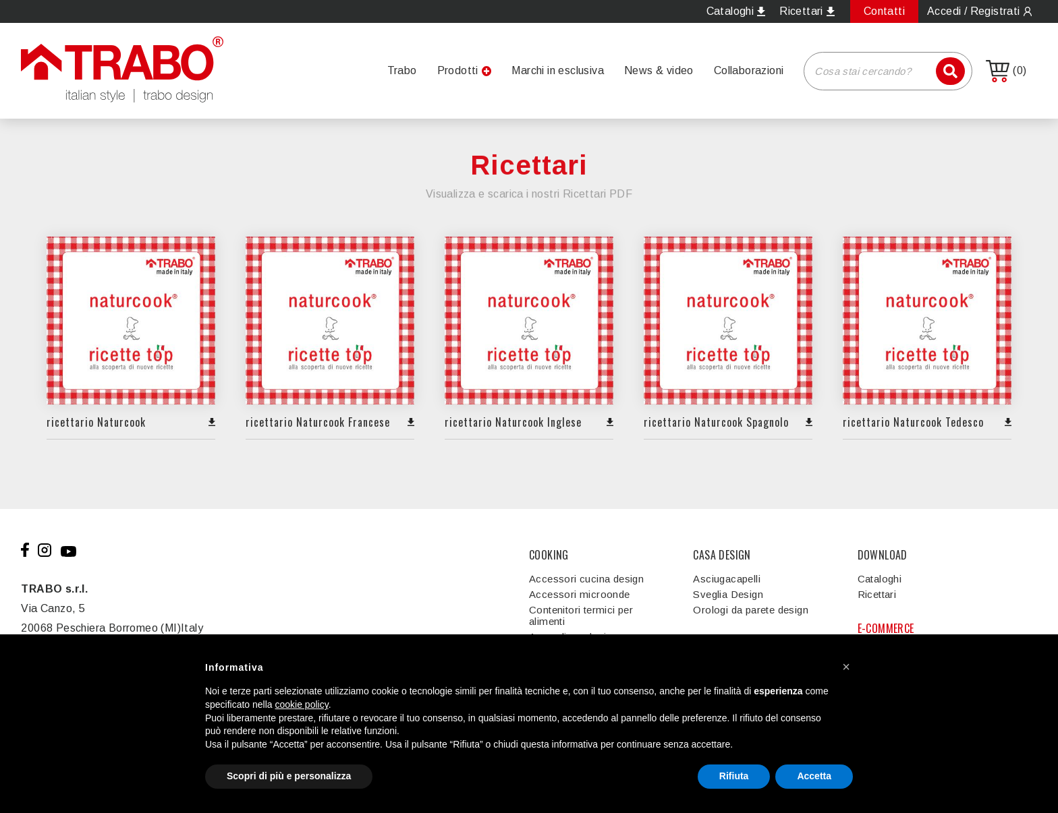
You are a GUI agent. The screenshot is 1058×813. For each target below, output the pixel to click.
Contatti (884, 11)
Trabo (402, 70)
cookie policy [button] (302, 704)
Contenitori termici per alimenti (581, 615)
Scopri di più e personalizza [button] (289, 776)
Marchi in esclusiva (557, 70)
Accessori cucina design (586, 578)
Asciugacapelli (726, 578)
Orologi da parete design (750, 609)
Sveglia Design (728, 594)
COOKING (549, 555)
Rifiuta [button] (734, 776)
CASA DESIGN (721, 555)
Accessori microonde (579, 594)
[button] (846, 667)
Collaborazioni (749, 70)
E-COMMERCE (886, 628)
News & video (659, 70)
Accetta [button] (814, 776)
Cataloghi (880, 578)
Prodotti (457, 70)
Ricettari (877, 594)
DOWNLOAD (883, 555)
